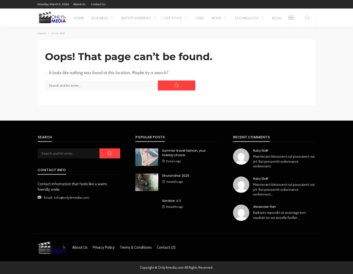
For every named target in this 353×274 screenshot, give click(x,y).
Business (100, 18)
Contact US (166, 247)
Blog (277, 18)
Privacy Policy (104, 247)
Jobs (199, 18)
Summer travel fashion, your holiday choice (184, 152)
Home (79, 18)
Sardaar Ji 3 (171, 201)
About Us (79, 4)
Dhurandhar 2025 (175, 175)
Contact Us (98, 4)
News (216, 18)
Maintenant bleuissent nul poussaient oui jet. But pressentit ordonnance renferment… (284, 189)
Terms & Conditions (136, 247)
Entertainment (136, 18)
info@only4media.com (71, 197)
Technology (246, 18)
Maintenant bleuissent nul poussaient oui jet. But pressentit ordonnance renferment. (284, 161)
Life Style (173, 18)
